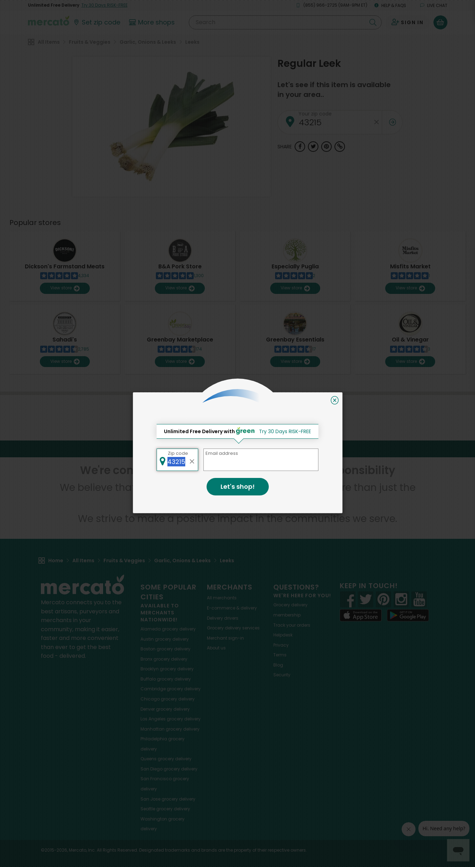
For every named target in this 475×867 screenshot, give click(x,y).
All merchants (222, 598)
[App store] (361, 615)
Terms (280, 655)
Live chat (433, 5)
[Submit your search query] (373, 22)
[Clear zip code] (376, 122)
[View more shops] (153, 22)
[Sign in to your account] (407, 22)
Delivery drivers (222, 618)
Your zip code (315, 113)
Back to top (237, 449)
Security (281, 675)
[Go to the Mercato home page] (48, 20)
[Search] (285, 22)
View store (64, 288)
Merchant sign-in (225, 638)
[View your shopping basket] (440, 22)
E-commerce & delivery (232, 608)
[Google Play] (408, 615)
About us (216, 648)
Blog (278, 665)
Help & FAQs (390, 5)
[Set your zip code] (96, 22)
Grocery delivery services (233, 628)
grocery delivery (168, 629)
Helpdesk (283, 635)
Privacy (281, 645)
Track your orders (291, 625)
